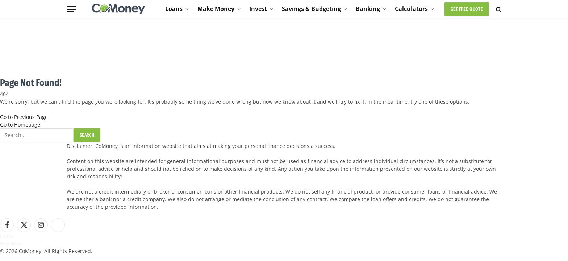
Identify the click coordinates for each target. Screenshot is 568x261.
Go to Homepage (20, 124)
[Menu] (71, 9)
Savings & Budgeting (311, 9)
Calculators (411, 9)
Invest (258, 9)
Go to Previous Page (24, 116)
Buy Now (10, 243)
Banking (368, 9)
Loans (174, 9)
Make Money (215, 9)
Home (7, 235)
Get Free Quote (467, 9)
